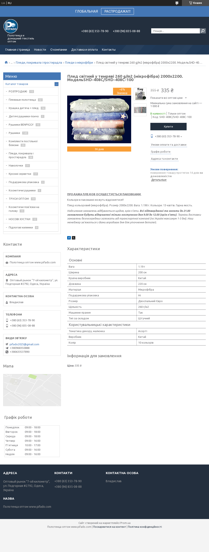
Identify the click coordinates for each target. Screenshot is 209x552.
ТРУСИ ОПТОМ (19, 198)
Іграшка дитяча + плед (24, 107)
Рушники (14, 132)
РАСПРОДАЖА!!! (117, 11)
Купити (168, 126)
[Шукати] (203, 30)
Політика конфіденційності (145, 526)
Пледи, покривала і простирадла (39, 62)
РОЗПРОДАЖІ (18, 91)
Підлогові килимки (21, 227)
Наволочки (16, 165)
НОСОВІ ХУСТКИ (19, 219)
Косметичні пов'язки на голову (24, 208)
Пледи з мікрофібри (79, 62)
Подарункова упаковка (24, 182)
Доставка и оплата (84, 49)
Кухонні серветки (20, 173)
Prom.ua (125, 523)
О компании (58, 49)
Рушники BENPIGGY (21, 124)
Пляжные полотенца (22, 99)
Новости (40, 49)
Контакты (109, 49)
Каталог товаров (17, 83)
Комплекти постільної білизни (23, 143)
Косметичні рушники (22, 190)
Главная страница (17, 49)
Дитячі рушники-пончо (24, 116)
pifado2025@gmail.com (24, 344)
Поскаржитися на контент (109, 526)
